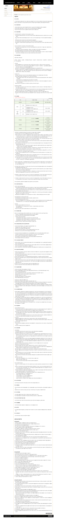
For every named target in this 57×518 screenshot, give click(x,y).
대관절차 (5, 10)
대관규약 (5, 8)
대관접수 (5, 15)
